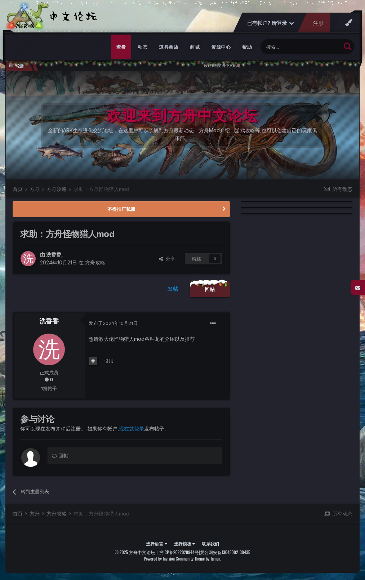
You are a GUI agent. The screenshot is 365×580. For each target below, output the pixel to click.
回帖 (210, 289)
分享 (167, 259)
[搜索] (301, 46)
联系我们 (210, 543)
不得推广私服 (121, 209)
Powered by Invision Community (168, 559)
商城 (195, 47)
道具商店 (168, 47)
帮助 (247, 47)
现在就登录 (131, 428)
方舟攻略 (95, 262)
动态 (142, 47)
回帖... (62, 455)
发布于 (113, 323)
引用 (108, 360)
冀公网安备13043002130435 (225, 552)
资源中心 (221, 47)
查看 (121, 47)
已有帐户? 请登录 (270, 23)
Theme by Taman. (208, 559)
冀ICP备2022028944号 (179, 552)
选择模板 (184, 543)
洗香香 (53, 254)
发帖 (173, 289)
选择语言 (156, 543)
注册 (318, 23)
